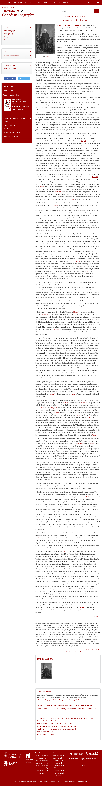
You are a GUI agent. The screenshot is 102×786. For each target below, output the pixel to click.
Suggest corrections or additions (53, 781)
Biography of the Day (11, 95)
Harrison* (77, 261)
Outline (5, 27)
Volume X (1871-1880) (9, 7)
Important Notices (70, 781)
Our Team (36, 2)
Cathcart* (56, 413)
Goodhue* (55, 205)
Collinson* (90, 497)
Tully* (94, 435)
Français (6, 2)
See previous (17, 110)
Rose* (92, 444)
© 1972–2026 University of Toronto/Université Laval (82, 652)
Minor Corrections (10, 91)
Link (48, 56)
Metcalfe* (76, 312)
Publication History (10, 65)
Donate (65, 2)
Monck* (65, 551)
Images (7, 37)
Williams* (38, 538)
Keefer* (73, 394)
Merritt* (95, 177)
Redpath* (54, 408)
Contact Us (46, 2)
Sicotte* (80, 444)
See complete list (11, 136)
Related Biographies (11, 56)
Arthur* (72, 199)
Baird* (42, 187)
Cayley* (65, 403)
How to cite (8, 40)
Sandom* (56, 329)
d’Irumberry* (46, 314)
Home (14, 2)
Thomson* (57, 192)
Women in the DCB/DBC (13, 132)
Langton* (82, 607)
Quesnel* (84, 403)
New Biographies (9, 86)
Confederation (9, 129)
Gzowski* (51, 394)
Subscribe (57, 2)
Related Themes (9, 51)
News (20, 2)
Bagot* (83, 141)
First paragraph (9, 31)
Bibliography (8, 34)
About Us (27, 2)
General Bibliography (92, 649)
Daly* (88, 271)
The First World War (11, 125)
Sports (6, 121)
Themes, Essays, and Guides (14, 118)
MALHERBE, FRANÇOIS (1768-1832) (19, 101)
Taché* (88, 418)
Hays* (42, 408)
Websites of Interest (83, 781)
